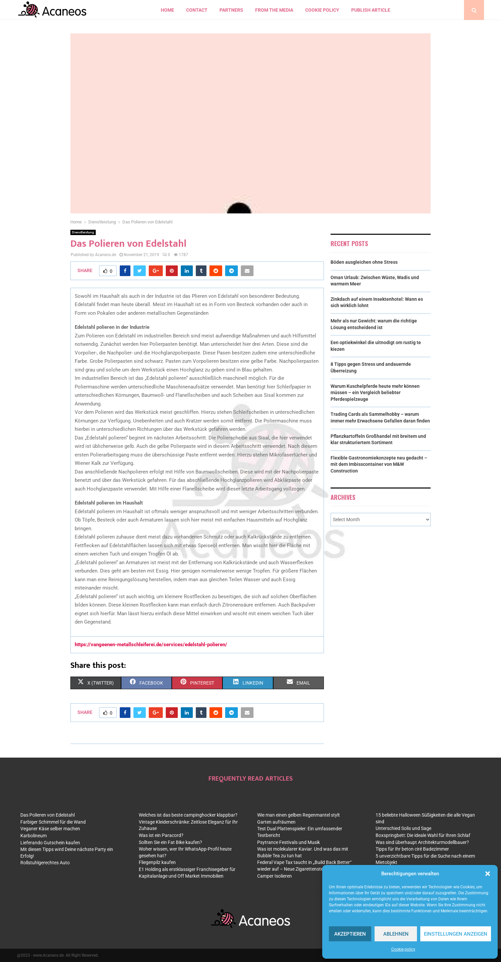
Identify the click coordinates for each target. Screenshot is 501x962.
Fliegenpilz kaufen (157, 862)
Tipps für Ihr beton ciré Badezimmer (412, 849)
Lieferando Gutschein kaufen (50, 842)
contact (196, 10)
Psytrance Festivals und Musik (288, 842)
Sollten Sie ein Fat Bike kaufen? (170, 842)
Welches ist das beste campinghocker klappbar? (188, 815)
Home (167, 10)
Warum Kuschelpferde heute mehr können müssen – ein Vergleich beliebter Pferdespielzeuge (375, 392)
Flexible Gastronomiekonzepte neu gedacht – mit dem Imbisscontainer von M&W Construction (379, 464)
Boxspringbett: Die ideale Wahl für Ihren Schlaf (423, 835)
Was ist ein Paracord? (161, 835)
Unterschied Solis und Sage (403, 828)
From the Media (274, 10)
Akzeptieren (350, 934)
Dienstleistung (83, 232)
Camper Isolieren (274, 876)
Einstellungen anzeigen (455, 934)
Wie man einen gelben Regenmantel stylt (298, 815)
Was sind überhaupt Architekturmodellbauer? (422, 842)
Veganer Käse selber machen (50, 828)
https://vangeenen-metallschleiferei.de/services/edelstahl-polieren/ (151, 645)
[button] (487, 873)
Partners (231, 10)
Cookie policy (403, 949)
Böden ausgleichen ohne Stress (364, 262)
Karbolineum (33, 835)
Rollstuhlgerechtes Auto (45, 862)
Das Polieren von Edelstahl (47, 815)
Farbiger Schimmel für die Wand (53, 822)
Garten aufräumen (276, 822)
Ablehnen (396, 934)
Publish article (370, 10)
